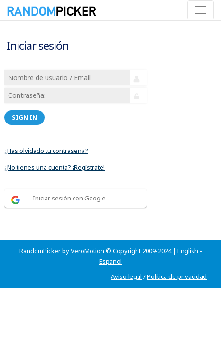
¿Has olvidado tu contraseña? (46, 150)
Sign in (24, 117)
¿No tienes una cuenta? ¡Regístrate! (54, 167)
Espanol (110, 261)
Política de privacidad (177, 276)
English (187, 251)
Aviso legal (126, 276)
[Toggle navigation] (200, 9)
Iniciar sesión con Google (69, 198)
